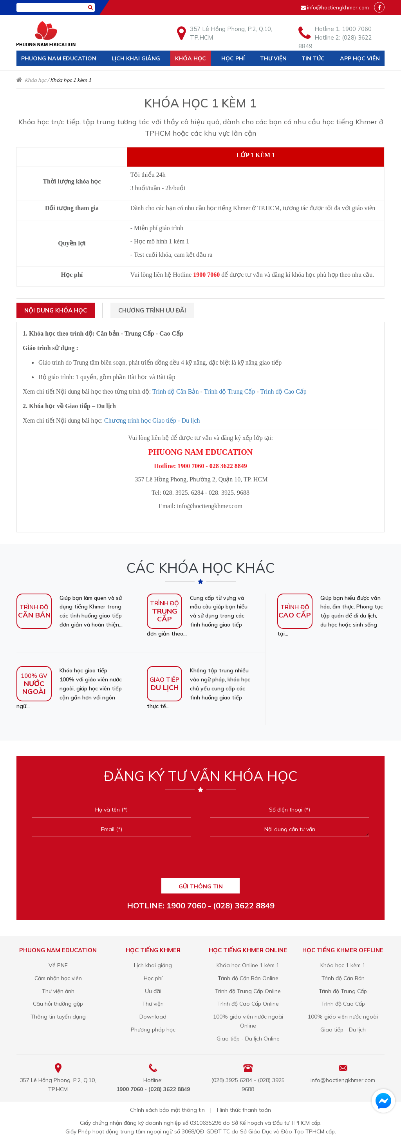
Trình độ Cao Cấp (283, 391)
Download (152, 1016)
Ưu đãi (153, 991)
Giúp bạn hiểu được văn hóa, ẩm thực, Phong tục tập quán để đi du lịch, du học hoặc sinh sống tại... (330, 615)
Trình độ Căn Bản (175, 391)
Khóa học (190, 58)
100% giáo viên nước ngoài (343, 1016)
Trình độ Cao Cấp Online (248, 1003)
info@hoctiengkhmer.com (338, 7)
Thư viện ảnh (58, 991)
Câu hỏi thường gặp (58, 1003)
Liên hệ (31, 74)
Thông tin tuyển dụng (58, 1016)
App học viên (360, 58)
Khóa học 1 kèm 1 (342, 965)
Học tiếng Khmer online (248, 950)
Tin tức (313, 58)
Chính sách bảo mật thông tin (167, 1109)
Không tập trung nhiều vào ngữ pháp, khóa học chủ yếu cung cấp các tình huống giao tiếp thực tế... (198, 688)
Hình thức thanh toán (244, 1109)
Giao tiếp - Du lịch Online (248, 1038)
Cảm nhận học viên (58, 978)
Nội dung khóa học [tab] (55, 310)
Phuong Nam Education (58, 58)
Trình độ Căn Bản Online (248, 978)
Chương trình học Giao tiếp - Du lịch (152, 420)
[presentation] (200, 860)
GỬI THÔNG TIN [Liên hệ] (201, 886)
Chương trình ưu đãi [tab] (152, 310)
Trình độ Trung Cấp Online (248, 991)
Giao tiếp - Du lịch (343, 1029)
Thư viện (273, 58)
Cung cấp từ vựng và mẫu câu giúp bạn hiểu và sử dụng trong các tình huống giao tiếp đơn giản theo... (197, 615)
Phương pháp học (153, 1029)
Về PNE (58, 965)
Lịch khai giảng (136, 58)
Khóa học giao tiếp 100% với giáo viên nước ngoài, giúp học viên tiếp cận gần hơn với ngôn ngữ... (69, 688)
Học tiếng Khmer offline (342, 950)
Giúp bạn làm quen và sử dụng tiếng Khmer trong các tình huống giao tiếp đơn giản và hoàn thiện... (69, 611)
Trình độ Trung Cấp (229, 391)
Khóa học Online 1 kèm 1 (248, 965)
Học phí (233, 58)
